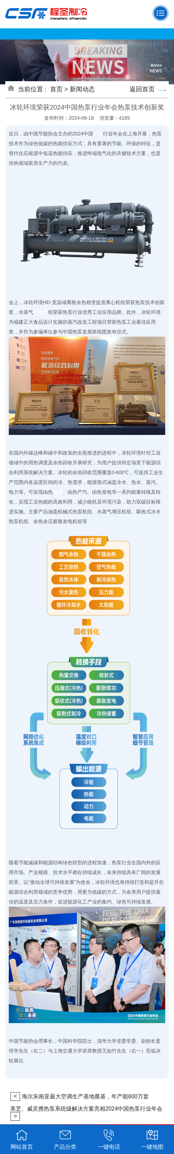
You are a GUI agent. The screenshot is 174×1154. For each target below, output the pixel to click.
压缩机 (40, 312)
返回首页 (148, 89)
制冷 (58, 492)
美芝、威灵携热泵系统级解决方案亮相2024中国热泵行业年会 (86, 1109)
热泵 (98, 133)
